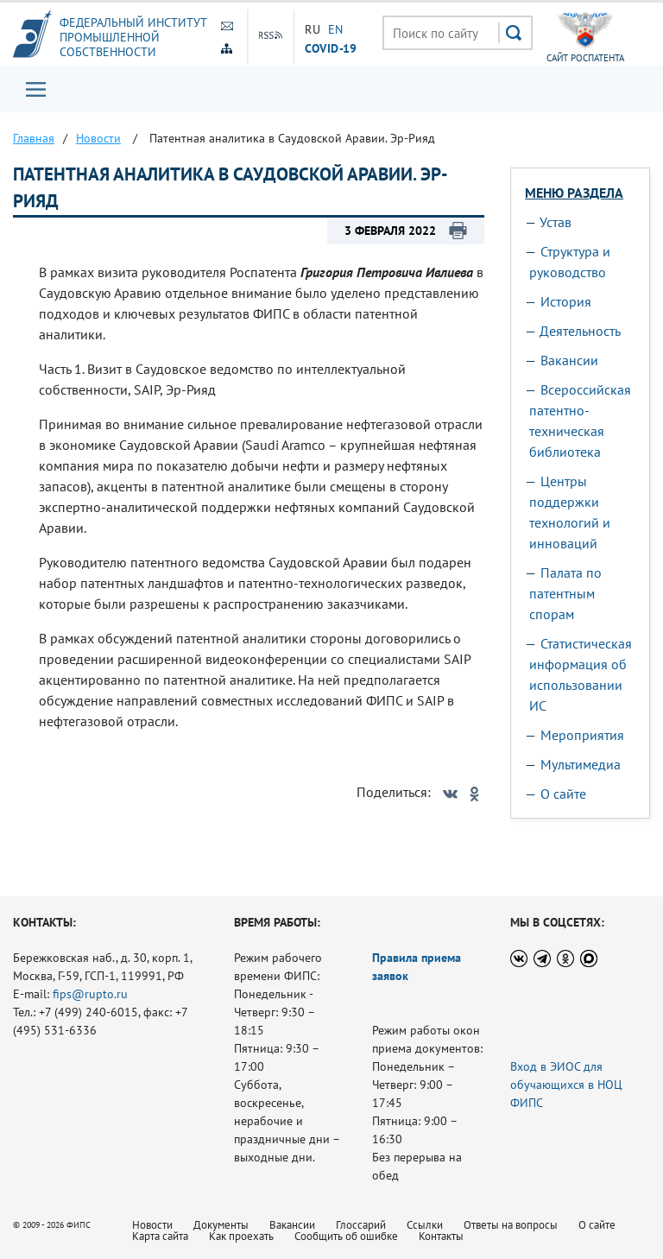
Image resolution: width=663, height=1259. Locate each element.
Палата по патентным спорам (565, 593)
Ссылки (425, 1225)
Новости (152, 1225)
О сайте (563, 793)
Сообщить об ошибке (346, 1236)
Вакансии (569, 360)
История (565, 301)
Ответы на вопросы (511, 1225)
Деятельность (580, 330)
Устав (555, 222)
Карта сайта (160, 1236)
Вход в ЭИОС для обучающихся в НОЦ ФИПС (566, 1084)
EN (336, 29)
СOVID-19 (331, 47)
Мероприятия (582, 734)
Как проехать (241, 1236)
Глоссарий (361, 1225)
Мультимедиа (580, 764)
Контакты (441, 1236)
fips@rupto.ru (90, 994)
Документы (221, 1225)
